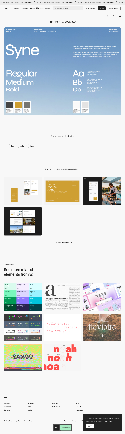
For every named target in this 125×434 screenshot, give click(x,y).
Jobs (42, 8)
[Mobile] (23, 191)
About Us (78, 407)
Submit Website (113, 8)
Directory (25, 8)
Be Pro (102, 8)
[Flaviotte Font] (102, 327)
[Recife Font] (62, 296)
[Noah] (62, 357)
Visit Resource (66, 427)
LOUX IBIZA (70, 22)
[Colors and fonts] (23, 297)
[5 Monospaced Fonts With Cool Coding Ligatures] (23, 327)
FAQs (77, 403)
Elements (7, 410)
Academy (34, 8)
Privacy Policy (28, 421)
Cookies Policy (8, 421)
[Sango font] (23, 357)
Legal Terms (18, 421)
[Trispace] (62, 327)
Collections (7, 407)
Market (47, 8)
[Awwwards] (6, 8)
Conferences (56, 407)
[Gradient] (102, 297)
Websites (7, 403)
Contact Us (79, 410)
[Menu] (62, 191)
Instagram (75, 421)
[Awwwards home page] (56, 427)
